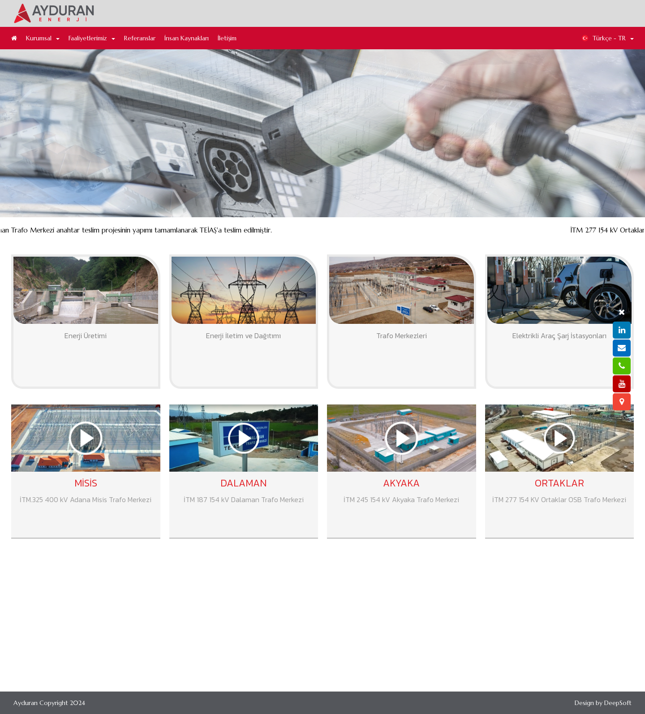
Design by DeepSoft (603, 703)
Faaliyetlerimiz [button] (92, 38)
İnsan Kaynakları (186, 38)
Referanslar (139, 38)
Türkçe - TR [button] (608, 38)
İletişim (227, 38)
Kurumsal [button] (43, 38)
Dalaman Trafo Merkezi (535, 246)
